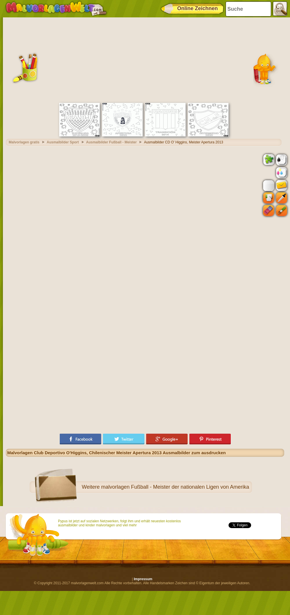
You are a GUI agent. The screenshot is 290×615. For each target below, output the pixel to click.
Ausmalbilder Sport (63, 142)
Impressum (143, 579)
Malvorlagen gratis (24, 142)
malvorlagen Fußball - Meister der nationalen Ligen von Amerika (175, 487)
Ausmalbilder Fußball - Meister (111, 142)
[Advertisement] (145, 59)
